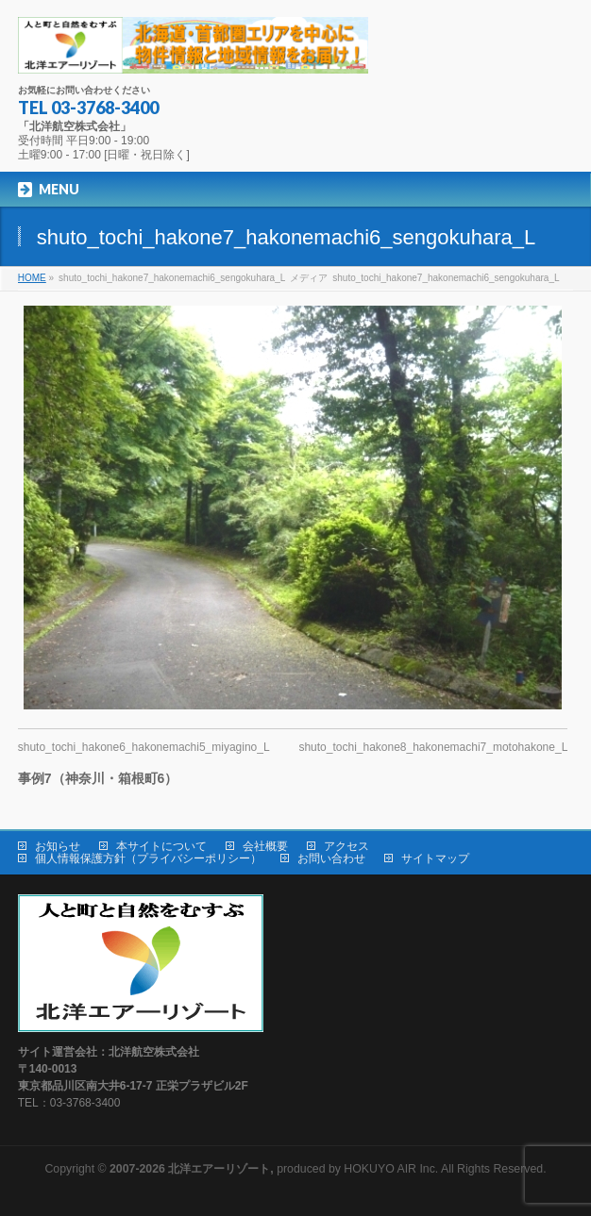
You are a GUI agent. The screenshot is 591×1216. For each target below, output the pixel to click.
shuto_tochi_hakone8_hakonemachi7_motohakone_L (432, 747)
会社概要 (265, 846)
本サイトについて (161, 846)
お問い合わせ (331, 858)
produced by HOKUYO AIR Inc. (274, 1168)
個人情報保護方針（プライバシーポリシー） (148, 858)
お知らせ (57, 846)
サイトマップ (435, 858)
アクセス (346, 846)
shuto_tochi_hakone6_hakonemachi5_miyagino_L (144, 747)
